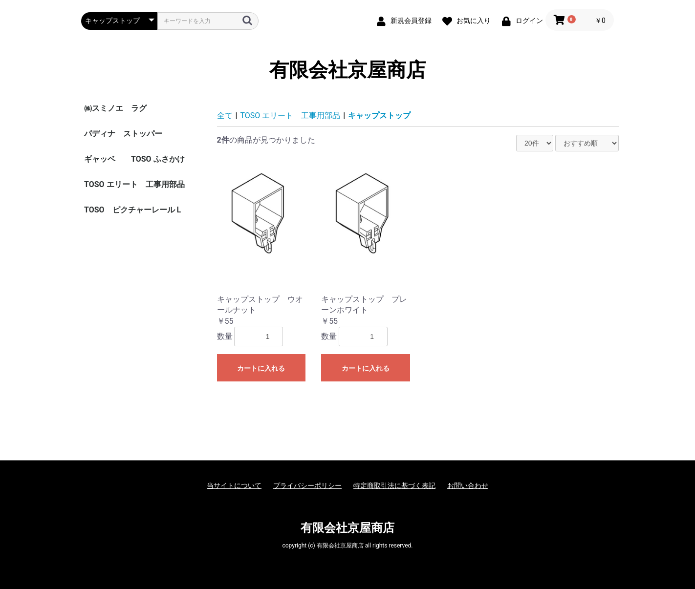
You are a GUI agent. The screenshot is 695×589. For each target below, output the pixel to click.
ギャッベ (99, 159)
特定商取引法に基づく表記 (394, 485)
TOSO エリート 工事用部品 (134, 184)
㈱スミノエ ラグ (115, 108)
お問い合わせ (467, 485)
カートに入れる (261, 368)
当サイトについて (234, 485)
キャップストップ (379, 115)
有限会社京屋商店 (347, 70)
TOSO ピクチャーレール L (132, 209)
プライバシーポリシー (307, 485)
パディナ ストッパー (123, 133)
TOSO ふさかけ (158, 159)
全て (225, 115)
